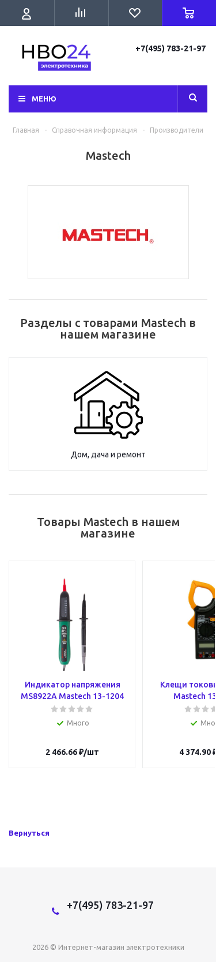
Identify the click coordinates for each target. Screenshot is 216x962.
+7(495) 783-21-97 (171, 48)
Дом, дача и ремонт (108, 454)
